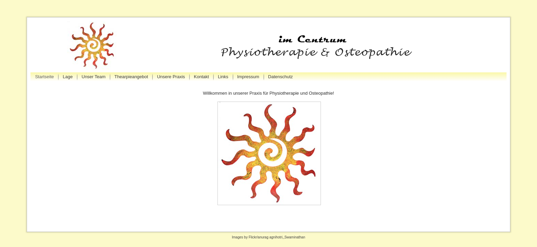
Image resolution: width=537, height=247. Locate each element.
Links (223, 76)
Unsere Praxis (171, 76)
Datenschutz (280, 76)
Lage (68, 76)
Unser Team (93, 76)
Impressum (248, 76)
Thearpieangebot (131, 76)
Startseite (44, 76)
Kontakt (201, 76)
